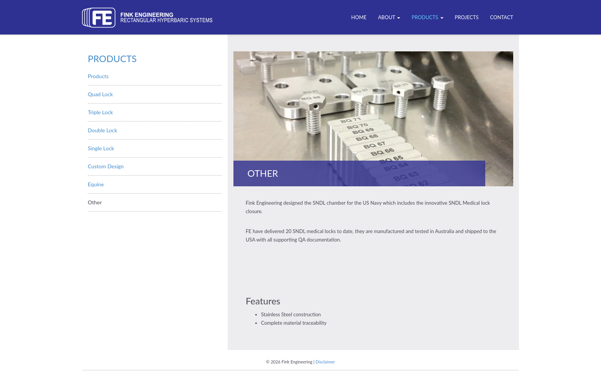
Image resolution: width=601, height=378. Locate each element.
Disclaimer (325, 361)
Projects (467, 17)
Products (427, 17)
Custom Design (106, 166)
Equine (96, 184)
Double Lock (102, 130)
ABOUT (389, 17)
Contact (501, 17)
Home (358, 17)
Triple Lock (100, 112)
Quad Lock (100, 94)
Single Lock (101, 148)
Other (95, 202)
